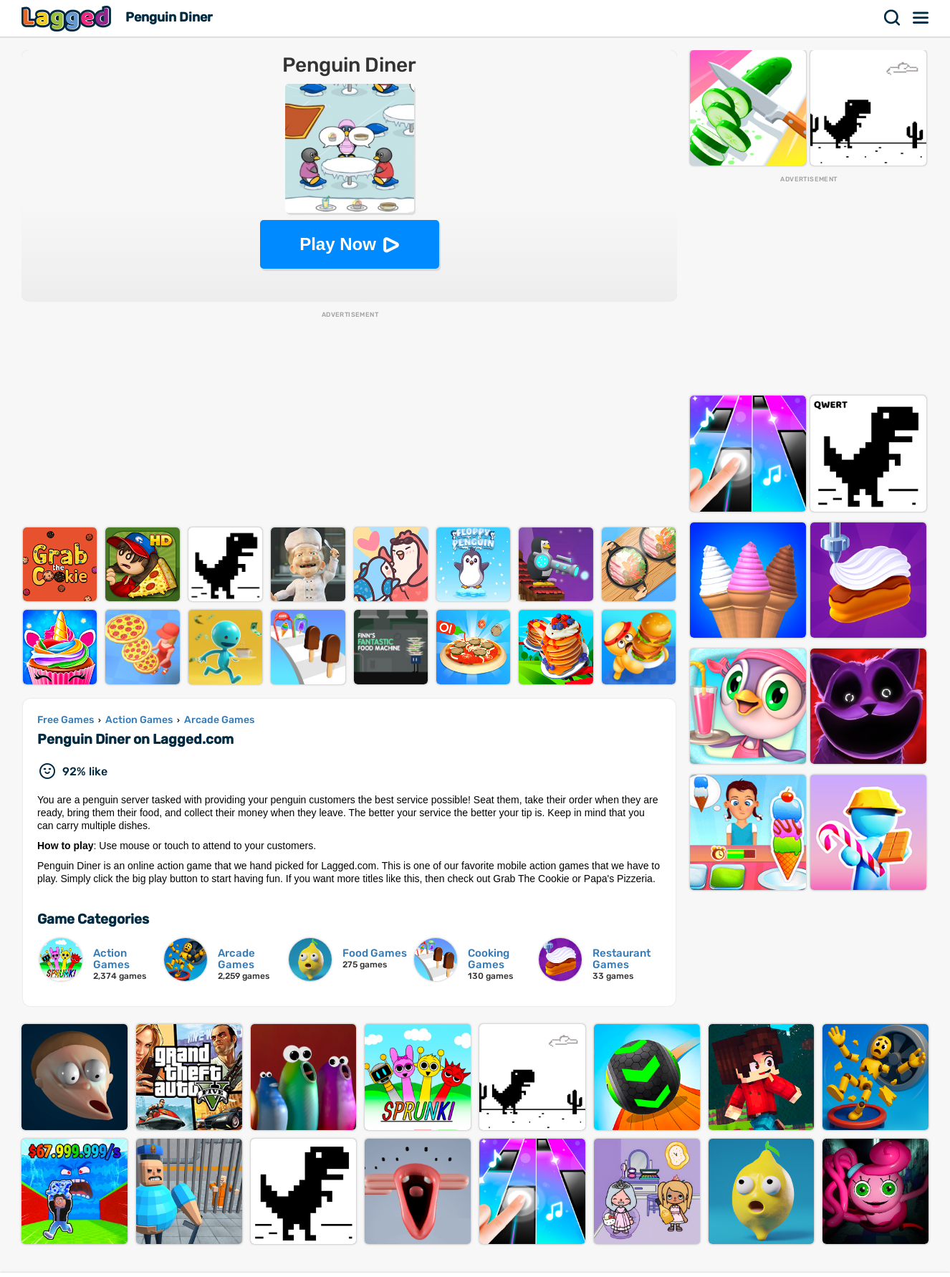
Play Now (337, 244)
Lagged (68, 18)
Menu (921, 18)
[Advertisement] (349, 420)
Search (892, 18)
